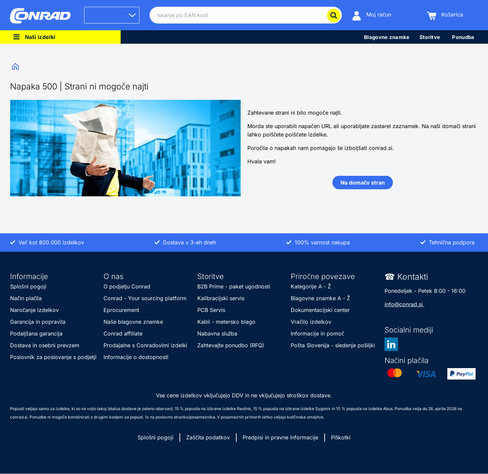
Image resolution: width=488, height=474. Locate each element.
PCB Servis (211, 310)
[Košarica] (445, 15)
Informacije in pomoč (317, 333)
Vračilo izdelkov (311, 321)
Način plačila (26, 298)
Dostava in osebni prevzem (44, 345)
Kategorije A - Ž (311, 286)
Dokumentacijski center (320, 310)
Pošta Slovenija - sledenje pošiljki (333, 345)
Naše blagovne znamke (133, 321)
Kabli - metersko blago (226, 321)
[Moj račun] (371, 15)
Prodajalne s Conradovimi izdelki (145, 345)
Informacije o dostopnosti (136, 357)
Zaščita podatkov (208, 437)
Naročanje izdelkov (35, 310)
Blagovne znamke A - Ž (320, 298)
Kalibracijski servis (220, 298)
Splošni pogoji (28, 286)
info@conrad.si (404, 304)
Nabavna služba (217, 333)
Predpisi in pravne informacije (280, 437)
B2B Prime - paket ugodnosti (234, 286)
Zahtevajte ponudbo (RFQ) (230, 345)
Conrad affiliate (123, 333)
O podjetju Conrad (127, 286)
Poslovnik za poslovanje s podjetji (53, 357)
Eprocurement (121, 310)
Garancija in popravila (38, 321)
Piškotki (341, 437)
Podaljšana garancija (36, 333)
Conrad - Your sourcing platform (145, 298)
